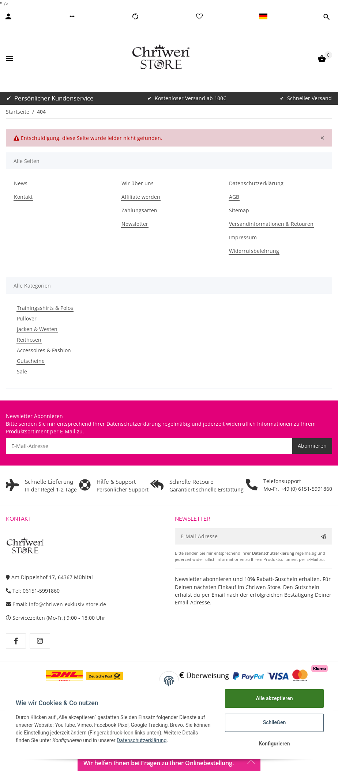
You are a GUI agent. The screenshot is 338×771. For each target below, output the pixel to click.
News (20, 183)
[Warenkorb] (322, 58)
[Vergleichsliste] (135, 16)
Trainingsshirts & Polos (45, 307)
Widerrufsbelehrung (254, 250)
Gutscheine (31, 360)
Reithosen (29, 339)
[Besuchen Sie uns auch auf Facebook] (16, 641)
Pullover (27, 318)
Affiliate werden (140, 196)
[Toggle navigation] (9, 58)
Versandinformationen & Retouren (271, 223)
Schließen (272, 722)
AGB (234, 196)
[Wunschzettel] (199, 16)
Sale (22, 371)
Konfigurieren (272, 744)
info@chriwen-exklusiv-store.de (67, 604)
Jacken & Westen (37, 329)
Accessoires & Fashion (44, 350)
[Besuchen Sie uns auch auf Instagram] (40, 641)
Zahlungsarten (139, 210)
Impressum (243, 237)
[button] (72, 16)
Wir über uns (137, 183)
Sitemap (239, 210)
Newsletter (134, 223)
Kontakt (23, 196)
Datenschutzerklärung (256, 183)
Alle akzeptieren (272, 698)
